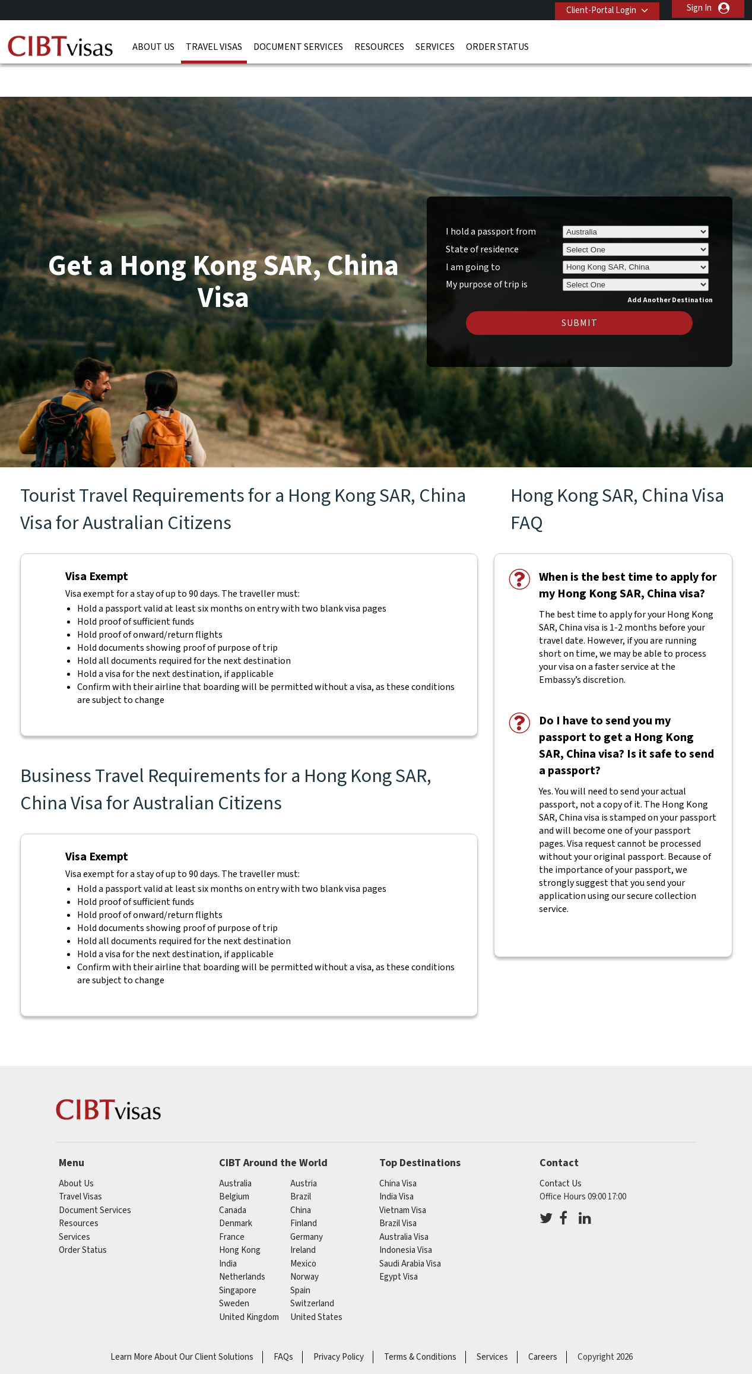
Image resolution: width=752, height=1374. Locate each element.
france (232, 1200)
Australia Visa (404, 1200)
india (228, 1227)
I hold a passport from (491, 194)
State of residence (482, 212)
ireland (303, 1213)
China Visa (398, 1147)
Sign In (699, 8)
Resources (379, 44)
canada (232, 1173)
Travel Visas (214, 44)
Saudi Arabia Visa (410, 1227)
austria (303, 1147)
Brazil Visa (398, 1186)
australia (235, 1147)
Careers (542, 1320)
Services (435, 44)
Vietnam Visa (402, 1173)
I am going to (473, 230)
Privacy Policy (338, 1320)
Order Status (497, 44)
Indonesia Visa (405, 1213)
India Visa (396, 1160)
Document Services (298, 44)
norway (304, 1240)
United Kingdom (249, 1280)
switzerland (312, 1267)
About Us (153, 44)
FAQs (283, 1320)
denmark (235, 1186)
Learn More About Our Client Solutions (181, 1320)
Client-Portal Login (598, 8)
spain (300, 1254)
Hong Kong (240, 1213)
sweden (234, 1267)
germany (306, 1200)
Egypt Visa (398, 1240)
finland (303, 1186)
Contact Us (561, 1147)
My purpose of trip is (487, 246)
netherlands (242, 1240)
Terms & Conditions (420, 1320)
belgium (234, 1160)
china (300, 1173)
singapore (237, 1254)
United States (316, 1280)
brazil (300, 1160)
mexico (303, 1227)
